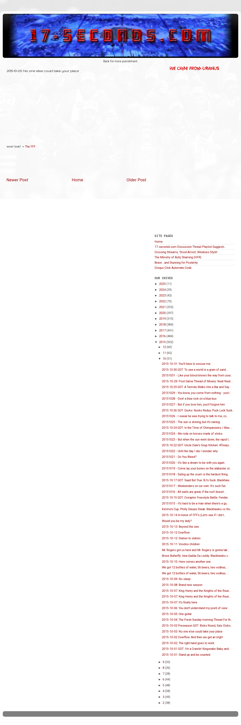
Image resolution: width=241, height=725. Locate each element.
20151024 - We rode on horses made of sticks (192, 433)
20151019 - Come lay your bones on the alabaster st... (196, 468)
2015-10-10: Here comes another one (186, 561)
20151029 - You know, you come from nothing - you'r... (196, 393)
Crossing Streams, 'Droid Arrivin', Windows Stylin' (186, 252)
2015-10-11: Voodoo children (181, 544)
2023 (162, 295)
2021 (162, 307)
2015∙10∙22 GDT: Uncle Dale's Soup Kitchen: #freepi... (196, 445)
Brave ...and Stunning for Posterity (176, 262)
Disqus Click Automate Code (173, 268)
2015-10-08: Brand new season (182, 585)
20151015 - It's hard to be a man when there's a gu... (195, 503)
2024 (162, 289)
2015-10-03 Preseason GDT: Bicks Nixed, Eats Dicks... (197, 625)
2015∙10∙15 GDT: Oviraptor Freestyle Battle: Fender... (195, 497)
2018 (162, 324)
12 (165, 347)
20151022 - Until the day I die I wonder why (190, 451)
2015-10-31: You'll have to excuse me (186, 364)
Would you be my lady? (177, 521)
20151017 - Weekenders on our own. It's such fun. (194, 486)
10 (165, 358)
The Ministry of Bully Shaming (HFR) (178, 257)
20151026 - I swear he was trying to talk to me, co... (195, 416)
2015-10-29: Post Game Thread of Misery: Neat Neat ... (197, 381)
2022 (162, 301)
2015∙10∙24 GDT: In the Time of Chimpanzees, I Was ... (197, 427)
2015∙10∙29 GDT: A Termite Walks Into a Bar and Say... (196, 387)
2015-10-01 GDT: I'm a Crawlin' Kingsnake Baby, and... (196, 649)
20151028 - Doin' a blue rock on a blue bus (189, 398)
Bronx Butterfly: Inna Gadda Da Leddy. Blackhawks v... (195, 556)
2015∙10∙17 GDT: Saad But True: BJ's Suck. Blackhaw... (196, 480)
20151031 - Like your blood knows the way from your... (197, 375)
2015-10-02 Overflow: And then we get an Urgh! (192, 637)
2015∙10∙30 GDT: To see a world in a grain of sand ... (195, 369)
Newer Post (17, 179)
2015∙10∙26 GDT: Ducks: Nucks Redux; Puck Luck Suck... (198, 410)
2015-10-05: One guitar (177, 614)
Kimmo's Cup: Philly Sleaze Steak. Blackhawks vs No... (197, 509)
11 (165, 353)
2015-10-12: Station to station (181, 538)
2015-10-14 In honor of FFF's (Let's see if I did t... (194, 515)
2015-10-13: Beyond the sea (180, 526)
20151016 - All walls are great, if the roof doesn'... (194, 492)
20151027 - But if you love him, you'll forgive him (193, 404)
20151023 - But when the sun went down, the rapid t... (196, 439)
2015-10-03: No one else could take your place (192, 631)
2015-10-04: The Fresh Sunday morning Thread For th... (197, 619)
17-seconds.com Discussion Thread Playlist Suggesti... (190, 247)
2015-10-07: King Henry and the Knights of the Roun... (196, 591)
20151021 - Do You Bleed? (179, 457)
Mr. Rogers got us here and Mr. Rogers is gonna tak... (195, 550)
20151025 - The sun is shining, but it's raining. (191, 422)
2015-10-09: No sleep (176, 579)
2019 (162, 318)
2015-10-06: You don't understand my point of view (194, 608)
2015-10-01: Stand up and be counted (186, 654)
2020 (162, 313)
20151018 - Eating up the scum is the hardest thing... (195, 474)
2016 (162, 336)
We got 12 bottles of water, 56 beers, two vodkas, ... (195, 567)
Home (77, 179)
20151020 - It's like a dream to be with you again (193, 462)
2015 (162, 342)
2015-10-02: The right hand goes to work (188, 643)
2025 (162, 284)
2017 (162, 330)
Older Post (136, 179)
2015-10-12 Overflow (176, 532)
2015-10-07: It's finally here (179, 602)
